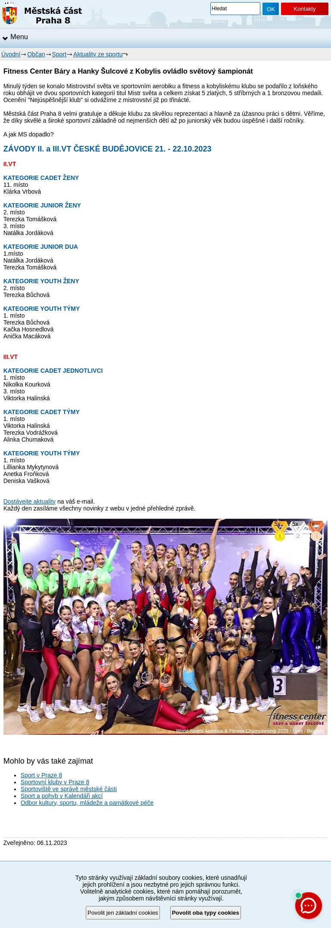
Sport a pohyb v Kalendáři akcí (62, 795)
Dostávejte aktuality (29, 501)
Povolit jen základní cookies (122, 912)
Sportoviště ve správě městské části (69, 789)
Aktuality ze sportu (97, 54)
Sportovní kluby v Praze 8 (55, 782)
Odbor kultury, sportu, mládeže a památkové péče (87, 802)
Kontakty (304, 9)
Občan (36, 54)
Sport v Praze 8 (41, 775)
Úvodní (10, 54)
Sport (59, 54)
